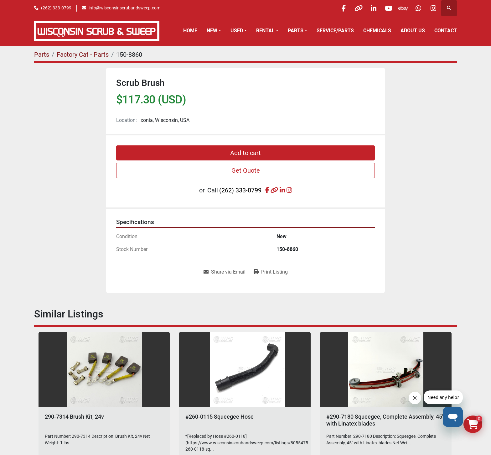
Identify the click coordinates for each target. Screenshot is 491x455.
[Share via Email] (224, 272)
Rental (265, 31)
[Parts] (41, 54)
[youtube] (385, 8)
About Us (413, 31)
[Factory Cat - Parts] (83, 54)
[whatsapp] (417, 8)
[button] (214, 30)
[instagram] (433, 8)
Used (236, 31)
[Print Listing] (271, 272)
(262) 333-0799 (56, 7)
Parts (295, 31)
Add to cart (245, 153)
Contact (445, 31)
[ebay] (401, 8)
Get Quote (245, 170)
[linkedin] (369, 8)
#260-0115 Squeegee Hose (219, 416)
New (212, 31)
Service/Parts (335, 31)
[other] (353, 8)
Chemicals (377, 31)
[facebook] (337, 8)
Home (190, 31)
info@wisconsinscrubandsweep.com (124, 7)
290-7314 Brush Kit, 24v (74, 416)
